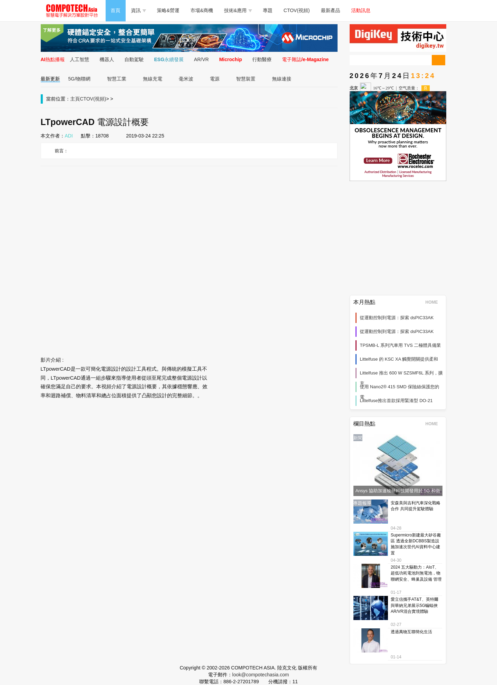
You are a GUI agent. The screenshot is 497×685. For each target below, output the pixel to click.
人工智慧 (79, 59)
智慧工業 (116, 79)
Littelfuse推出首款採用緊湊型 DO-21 (396, 400)
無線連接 (281, 79)
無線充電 (152, 79)
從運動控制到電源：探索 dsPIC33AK (397, 317)
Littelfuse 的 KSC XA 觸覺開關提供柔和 (399, 359)
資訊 (138, 10)
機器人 (107, 59)
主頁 (75, 99)
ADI (69, 136)
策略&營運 (168, 10)
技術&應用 (238, 10)
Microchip (230, 59)
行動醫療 (262, 59)
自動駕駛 (134, 59)
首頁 (115, 10)
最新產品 (330, 10)
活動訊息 (361, 10)
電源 (215, 79)
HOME (434, 302)
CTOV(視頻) (297, 10)
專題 (268, 10)
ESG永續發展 (169, 59)
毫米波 (186, 79)
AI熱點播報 (53, 59)
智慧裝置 (245, 79)
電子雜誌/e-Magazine (305, 59)
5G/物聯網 (79, 79)
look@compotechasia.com (260, 674)
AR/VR (201, 59)
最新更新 (50, 79)
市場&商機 (202, 10)
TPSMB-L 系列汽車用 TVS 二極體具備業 (400, 345)
